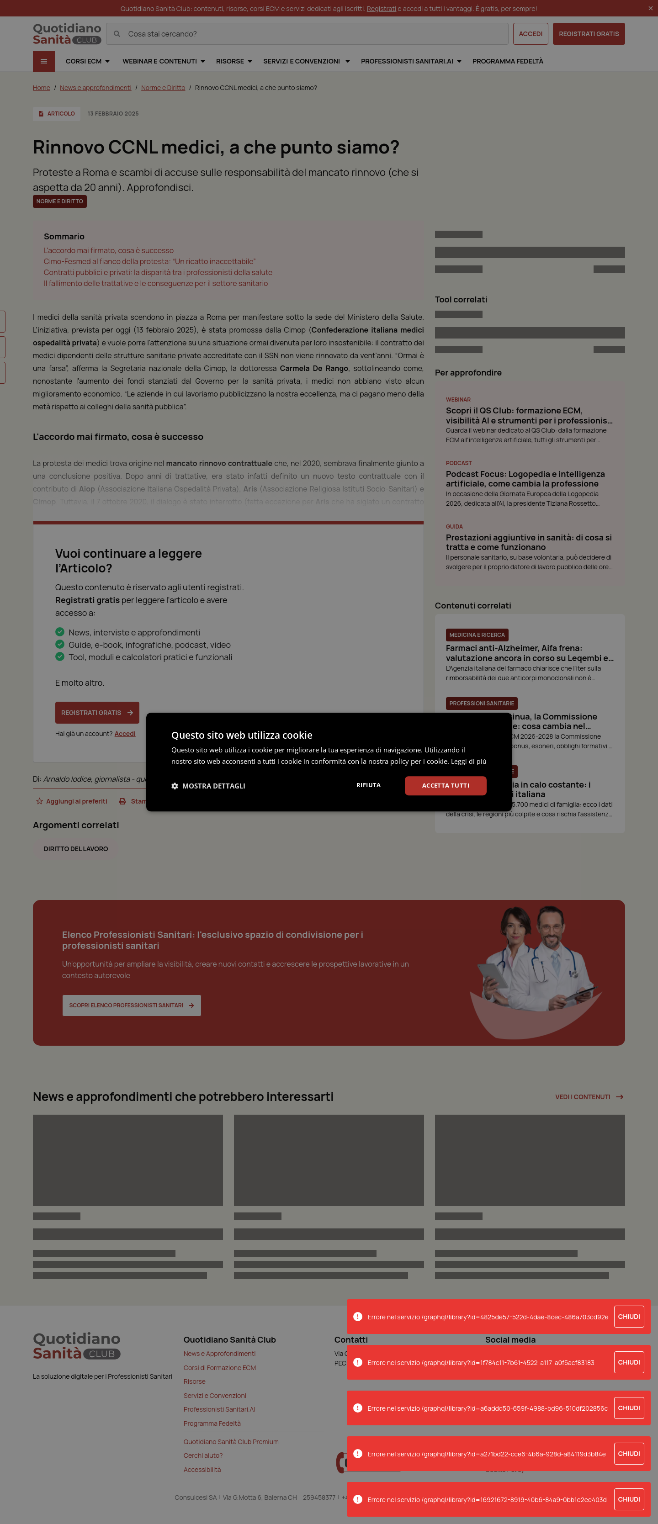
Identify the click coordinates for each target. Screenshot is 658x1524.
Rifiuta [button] (363, 790)
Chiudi (629, 1316)
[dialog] (329, 761)
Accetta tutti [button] (444, 791)
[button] (208, 791)
